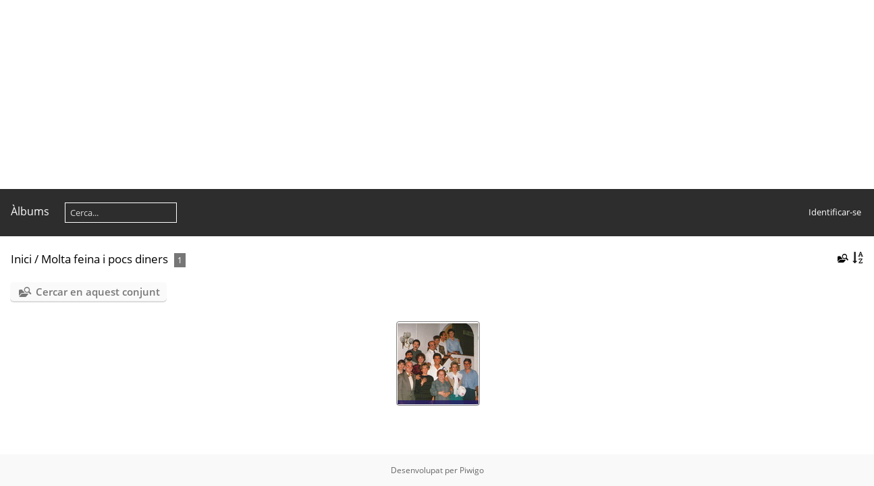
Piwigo (472, 470)
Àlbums (30, 211)
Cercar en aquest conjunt (98, 291)
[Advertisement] (405, 94)
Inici (21, 259)
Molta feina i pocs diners (104, 259)
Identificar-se (835, 212)
